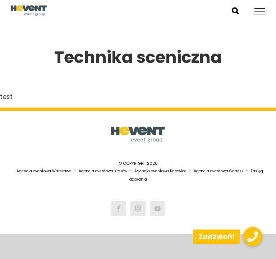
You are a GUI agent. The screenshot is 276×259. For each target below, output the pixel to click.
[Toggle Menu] (260, 11)
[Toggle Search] (235, 10)
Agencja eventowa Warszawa (44, 171)
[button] (252, 236)
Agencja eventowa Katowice (160, 171)
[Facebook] (118, 208)
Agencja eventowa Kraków (103, 171)
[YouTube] (157, 208)
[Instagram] (138, 208)
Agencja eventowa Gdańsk (218, 171)
